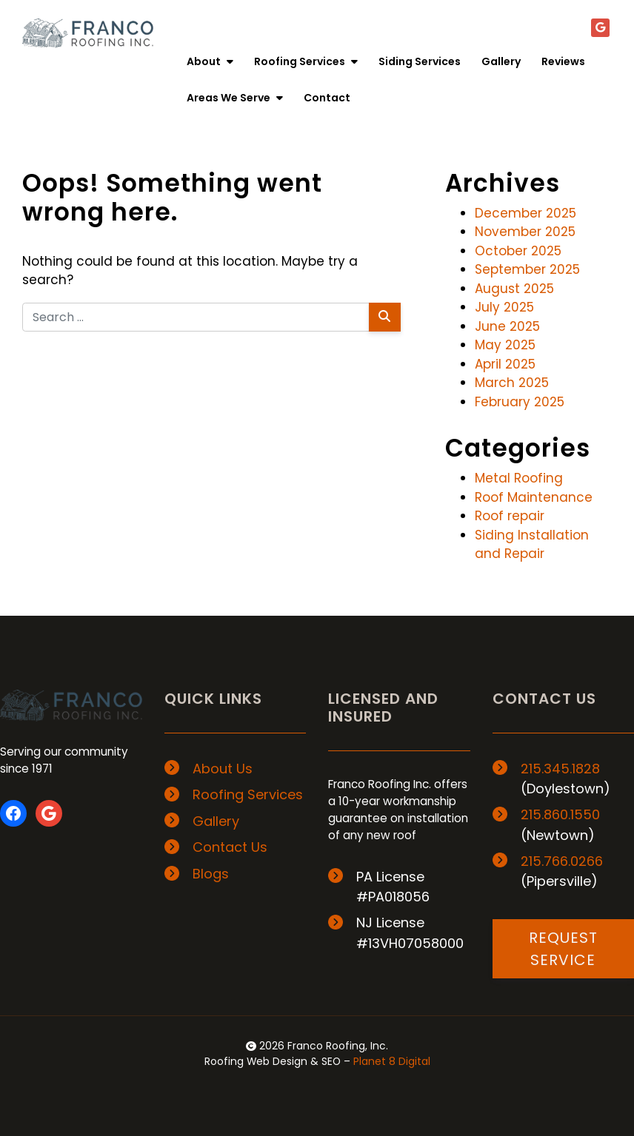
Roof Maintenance (534, 497)
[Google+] (600, 28)
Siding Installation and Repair (532, 544)
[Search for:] (196, 317)
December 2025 (525, 213)
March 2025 (512, 382)
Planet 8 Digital (391, 1061)
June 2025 (507, 326)
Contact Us (230, 847)
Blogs (211, 873)
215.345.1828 (560, 768)
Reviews (563, 61)
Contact (327, 97)
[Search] (385, 317)
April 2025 (505, 364)
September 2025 (527, 269)
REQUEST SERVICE (563, 948)
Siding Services (419, 61)
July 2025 (504, 307)
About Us (223, 768)
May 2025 (505, 345)
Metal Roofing (519, 478)
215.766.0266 (562, 861)
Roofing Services (306, 61)
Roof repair (509, 516)
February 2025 (519, 402)
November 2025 (525, 232)
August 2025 (514, 289)
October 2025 (518, 251)
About (210, 61)
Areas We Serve (235, 97)
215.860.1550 (560, 814)
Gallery (501, 61)
